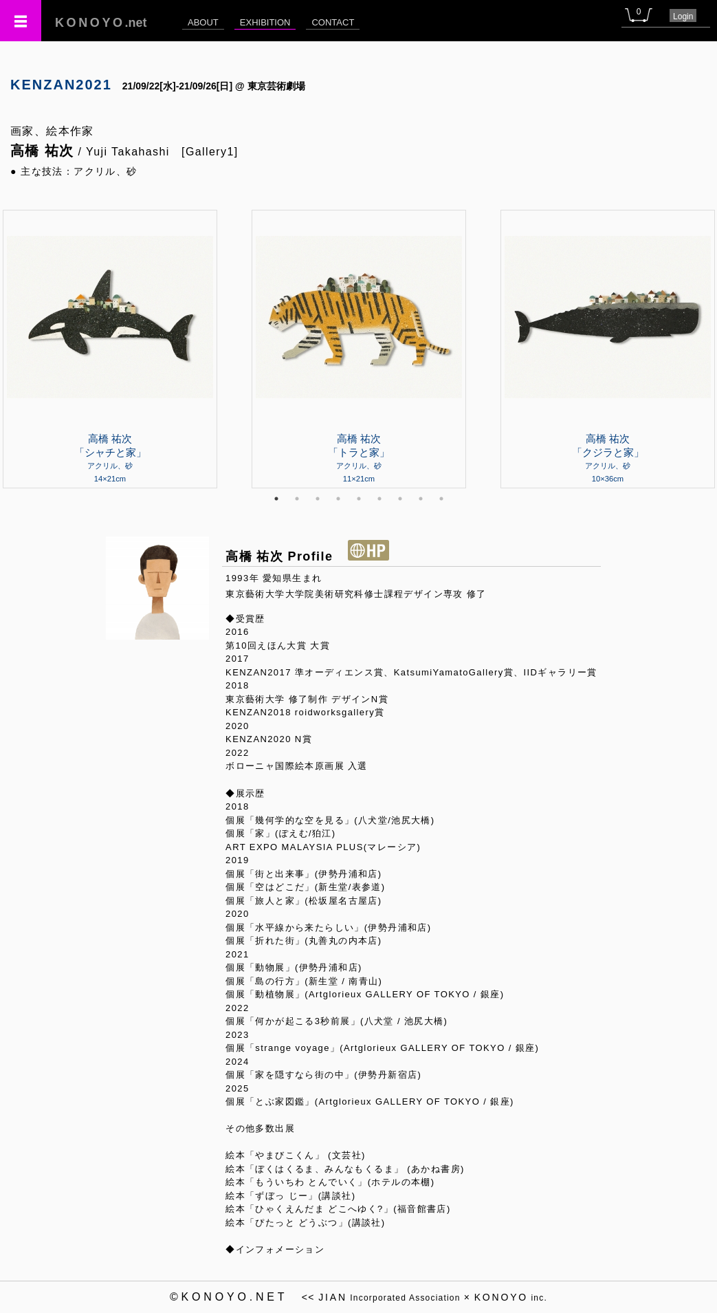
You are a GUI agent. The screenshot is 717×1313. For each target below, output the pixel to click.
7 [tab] (400, 499)
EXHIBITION (265, 22)
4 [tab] (338, 499)
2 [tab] (297, 499)
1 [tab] (276, 499)
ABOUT (203, 22)
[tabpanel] (359, 349)
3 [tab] (317, 499)
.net (101, 23)
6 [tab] (379, 499)
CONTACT (332, 22)
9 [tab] (441, 499)
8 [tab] (421, 499)
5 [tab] (359, 499)
